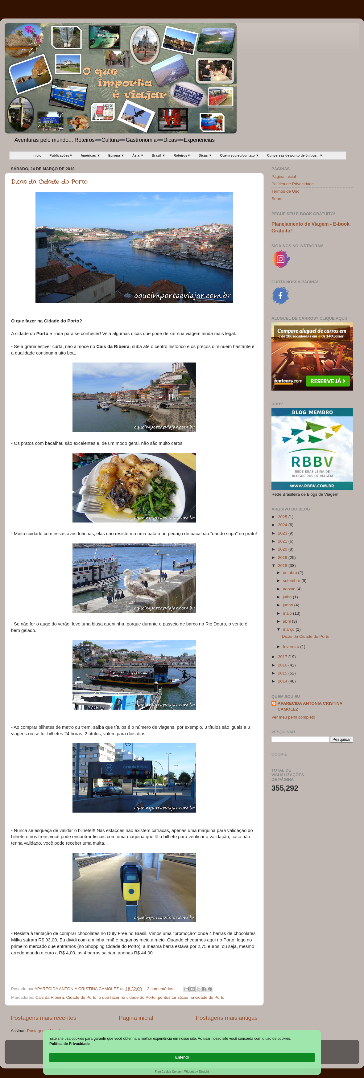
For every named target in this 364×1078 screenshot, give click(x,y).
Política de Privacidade (292, 184)
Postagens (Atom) (43, 1030)
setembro (292, 580)
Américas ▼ (90, 155)
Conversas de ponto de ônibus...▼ (295, 155)
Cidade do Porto (81, 997)
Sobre (277, 198)
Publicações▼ (60, 155)
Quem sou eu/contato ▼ (239, 155)
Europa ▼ (116, 155)
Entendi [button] (301, 1054)
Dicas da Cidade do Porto (49, 182)
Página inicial (136, 1017)
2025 (283, 516)
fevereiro (291, 646)
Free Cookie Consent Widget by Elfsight (182, 1071)
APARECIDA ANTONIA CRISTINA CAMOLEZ (310, 706)
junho (288, 605)
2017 (283, 656)
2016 (283, 665)
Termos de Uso (285, 191)
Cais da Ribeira (49, 997)
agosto (289, 589)
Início (37, 155)
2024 (283, 525)
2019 (283, 557)
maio (288, 613)
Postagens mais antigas (227, 1017)
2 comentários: (161, 988)
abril (287, 621)
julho (288, 597)
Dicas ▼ (205, 155)
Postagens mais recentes (43, 1017)
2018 (283, 565)
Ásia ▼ (138, 155)
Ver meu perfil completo (293, 717)
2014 (283, 681)
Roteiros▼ (182, 155)
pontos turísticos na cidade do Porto (191, 997)
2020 (283, 549)
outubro (290, 572)
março (289, 629)
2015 (283, 673)
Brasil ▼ (159, 155)
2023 (283, 533)
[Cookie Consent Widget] (182, 1058)
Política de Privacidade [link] (84, 1057)
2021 (283, 541)
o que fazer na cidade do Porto (127, 997)
